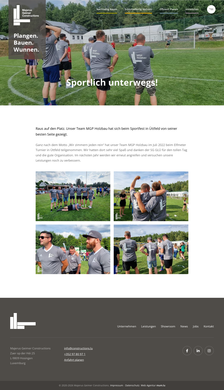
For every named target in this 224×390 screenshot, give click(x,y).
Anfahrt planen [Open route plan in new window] (74, 360)
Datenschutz (132, 385)
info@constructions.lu (78, 348)
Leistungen (148, 326)
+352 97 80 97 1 (75, 354)
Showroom (168, 326)
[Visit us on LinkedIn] (198, 350)
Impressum (116, 385)
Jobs (196, 326)
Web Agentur (148, 385)
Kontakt (209, 326)
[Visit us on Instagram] (209, 350)
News (184, 326)
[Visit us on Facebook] (187, 350)
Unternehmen (126, 326)
